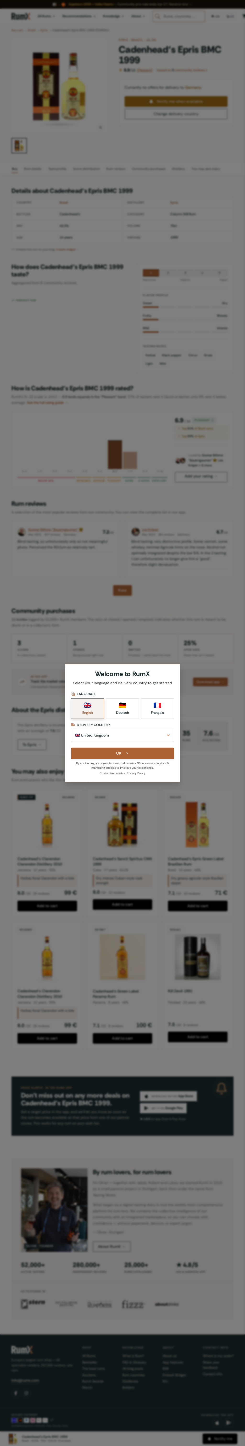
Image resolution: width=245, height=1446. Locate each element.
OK (122, 753)
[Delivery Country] (122, 735)
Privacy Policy (136, 773)
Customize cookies (112, 773)
